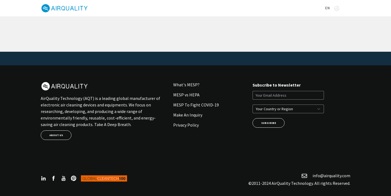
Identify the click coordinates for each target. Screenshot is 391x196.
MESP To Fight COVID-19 (196, 105)
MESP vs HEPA (186, 94)
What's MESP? (186, 84)
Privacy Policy (186, 125)
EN (332, 8)
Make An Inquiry (187, 115)
